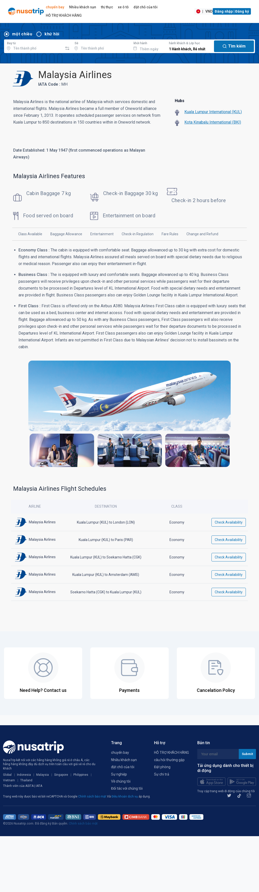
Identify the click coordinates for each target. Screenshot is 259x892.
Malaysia (42, 775)
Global (7, 775)
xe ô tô (123, 7)
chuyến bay (55, 7)
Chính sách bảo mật (92, 796)
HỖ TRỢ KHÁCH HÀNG (64, 15)
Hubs (179, 100)
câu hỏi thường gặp (169, 760)
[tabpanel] (129, 360)
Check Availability (229, 522)
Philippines (80, 775)
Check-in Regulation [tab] (138, 234)
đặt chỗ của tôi (146, 7)
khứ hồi (52, 34)
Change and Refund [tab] (202, 234)
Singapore (61, 775)
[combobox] (33, 45)
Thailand (26, 780)
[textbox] (33, 45)
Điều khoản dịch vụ (125, 796)
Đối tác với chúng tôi (127, 788)
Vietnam (9, 780)
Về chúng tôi (121, 781)
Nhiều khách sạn (82, 7)
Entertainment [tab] (102, 234)
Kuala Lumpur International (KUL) (213, 111)
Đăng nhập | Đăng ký (232, 11)
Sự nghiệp (119, 774)
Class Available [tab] (30, 234)
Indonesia (24, 775)
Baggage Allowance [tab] (66, 234)
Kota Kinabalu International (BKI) (212, 122)
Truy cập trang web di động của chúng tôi (226, 791)
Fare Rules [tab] (170, 234)
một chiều (22, 34)
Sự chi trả (161, 774)
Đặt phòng (162, 767)
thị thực (107, 7)
